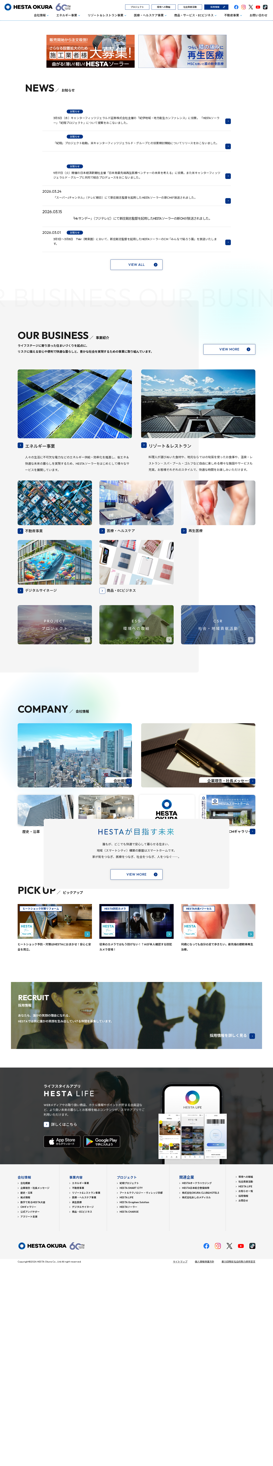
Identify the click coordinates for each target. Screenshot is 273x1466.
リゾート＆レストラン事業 (105, 15)
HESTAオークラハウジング (197, 1384)
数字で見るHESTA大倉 (32, 1403)
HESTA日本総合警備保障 (195, 1389)
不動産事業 (231, 15)
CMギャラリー (28, 1408)
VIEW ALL (136, 398)
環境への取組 (163, 7)
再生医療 (77, 1403)
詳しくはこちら (64, 1326)
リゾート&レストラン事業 (86, 1394)
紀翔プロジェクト (129, 1384)
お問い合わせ (258, 15)
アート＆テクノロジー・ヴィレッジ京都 (141, 1394)
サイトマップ (180, 1463)
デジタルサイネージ (83, 1408)
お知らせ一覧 (245, 1392)
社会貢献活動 (190, 7)
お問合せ (243, 1402)
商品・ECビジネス (82, 1413)
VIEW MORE (229, 482)
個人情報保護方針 (204, 1463)
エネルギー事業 (66, 15)
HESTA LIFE (126, 1399)
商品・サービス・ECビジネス (194, 15)
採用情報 (214, 7)
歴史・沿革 (26, 1394)
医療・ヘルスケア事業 (149, 15)
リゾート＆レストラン (178, 578)
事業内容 (76, 1379)
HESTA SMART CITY (131, 1389)
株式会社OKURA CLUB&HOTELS (200, 1394)
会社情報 (40, 15)
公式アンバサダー (30, 1413)
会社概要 (25, 1384)
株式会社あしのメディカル (196, 1399)
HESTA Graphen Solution (134, 1403)
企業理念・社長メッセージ (34, 1389)
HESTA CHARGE (129, 1413)
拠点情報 (25, 1399)
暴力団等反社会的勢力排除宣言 (238, 1463)
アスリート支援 (28, 1418)
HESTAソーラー (128, 1408)
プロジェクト (137, 7)
